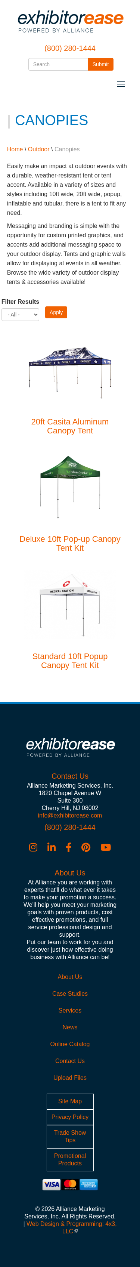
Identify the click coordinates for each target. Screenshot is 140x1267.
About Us (70, 977)
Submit (103, 63)
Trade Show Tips (70, 1136)
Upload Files (70, 1078)
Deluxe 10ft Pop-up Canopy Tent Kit (69, 543)
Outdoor (39, 149)
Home (15, 149)
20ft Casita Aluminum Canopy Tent (70, 426)
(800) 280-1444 (70, 48)
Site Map (70, 1101)
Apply (56, 312)
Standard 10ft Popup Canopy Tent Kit (70, 661)
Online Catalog (70, 1044)
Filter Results (20, 302)
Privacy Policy (70, 1117)
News (69, 1027)
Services (70, 1010)
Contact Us (70, 1061)
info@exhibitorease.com (70, 815)
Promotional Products (70, 1159)
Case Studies (70, 994)
